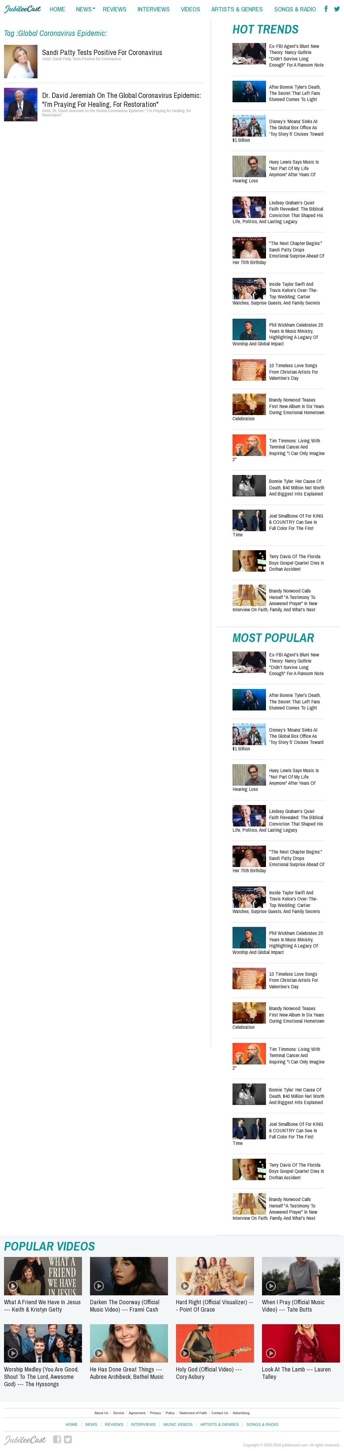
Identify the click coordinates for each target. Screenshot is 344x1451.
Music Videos (178, 1424)
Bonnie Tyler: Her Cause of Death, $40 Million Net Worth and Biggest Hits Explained (296, 487)
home (57, 9)
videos (190, 9)
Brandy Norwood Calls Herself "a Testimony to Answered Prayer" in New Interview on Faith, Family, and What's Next (275, 600)
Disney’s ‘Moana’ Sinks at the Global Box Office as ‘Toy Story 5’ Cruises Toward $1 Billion (278, 130)
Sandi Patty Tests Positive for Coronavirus (102, 52)
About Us (101, 1413)
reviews (115, 9)
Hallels (22, 9)
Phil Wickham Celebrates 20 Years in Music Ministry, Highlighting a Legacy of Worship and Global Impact (278, 334)
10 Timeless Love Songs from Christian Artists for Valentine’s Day (293, 371)
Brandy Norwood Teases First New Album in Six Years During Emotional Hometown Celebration (278, 409)
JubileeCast (25, 1440)
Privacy (155, 1413)
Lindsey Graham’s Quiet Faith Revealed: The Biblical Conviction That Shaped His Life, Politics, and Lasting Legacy (278, 212)
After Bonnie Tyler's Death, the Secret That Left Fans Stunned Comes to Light (295, 93)
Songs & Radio (262, 1424)
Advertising (241, 1413)
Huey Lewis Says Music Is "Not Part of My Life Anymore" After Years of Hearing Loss (276, 171)
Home (72, 1424)
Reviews (114, 1424)
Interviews (143, 1424)
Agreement (137, 1413)
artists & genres (237, 9)
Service (118, 1413)
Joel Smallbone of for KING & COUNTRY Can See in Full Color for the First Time (278, 525)
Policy (170, 1413)
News (91, 1424)
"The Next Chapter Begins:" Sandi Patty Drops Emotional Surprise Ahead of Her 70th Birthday (278, 252)
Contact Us (220, 1413)
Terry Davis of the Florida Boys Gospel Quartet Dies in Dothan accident (296, 562)
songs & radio (295, 9)
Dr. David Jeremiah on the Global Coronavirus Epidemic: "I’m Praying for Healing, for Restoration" (121, 99)
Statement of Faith (193, 1413)
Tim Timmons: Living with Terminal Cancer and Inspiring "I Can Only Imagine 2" (279, 450)
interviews (154, 9)
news (84, 9)
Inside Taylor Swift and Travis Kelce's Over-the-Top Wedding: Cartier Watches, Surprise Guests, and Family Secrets (276, 293)
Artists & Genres (219, 1424)
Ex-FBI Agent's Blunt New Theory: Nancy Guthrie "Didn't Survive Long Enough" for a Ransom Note (296, 55)
